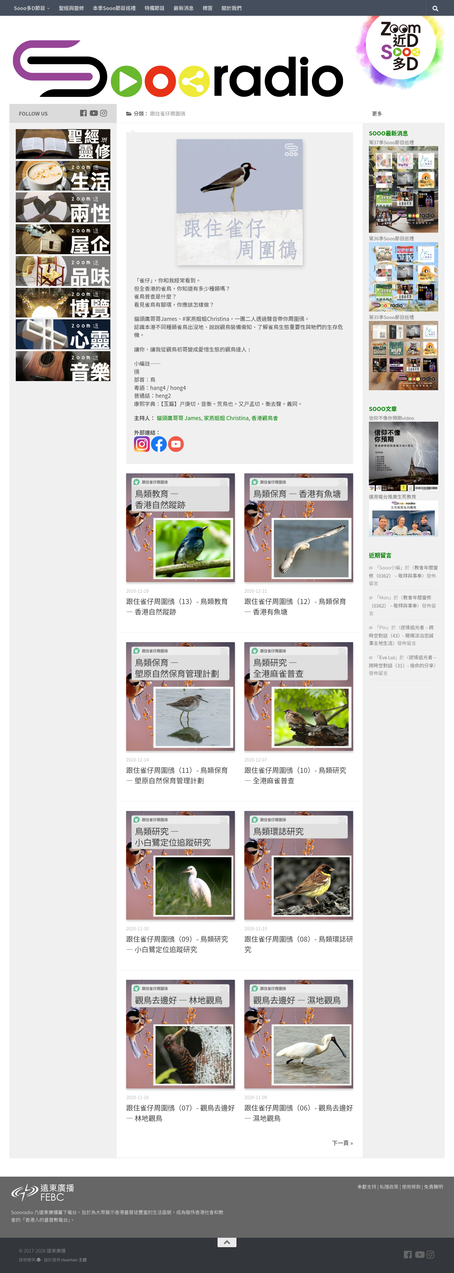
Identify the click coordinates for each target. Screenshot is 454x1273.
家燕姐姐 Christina (226, 418)
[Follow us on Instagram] (103, 113)
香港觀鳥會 (264, 418)
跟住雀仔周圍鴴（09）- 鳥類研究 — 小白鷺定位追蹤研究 (177, 943)
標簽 (208, 8)
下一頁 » (342, 1143)
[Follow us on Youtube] (93, 113)
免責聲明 (433, 1186)
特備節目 (155, 8)
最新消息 (184, 8)
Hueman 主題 (74, 1260)
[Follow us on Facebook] (83, 113)
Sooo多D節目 (29, 8)
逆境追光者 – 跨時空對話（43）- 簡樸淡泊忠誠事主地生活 (401, 635)
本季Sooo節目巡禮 (114, 8)
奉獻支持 (367, 1186)
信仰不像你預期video (391, 417)
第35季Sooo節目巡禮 (391, 317)
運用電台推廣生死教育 (392, 496)
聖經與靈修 (71, 8)
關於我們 (232, 8)
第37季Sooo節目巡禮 (391, 142)
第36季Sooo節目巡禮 (391, 238)
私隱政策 (389, 1186)
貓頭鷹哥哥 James (179, 418)
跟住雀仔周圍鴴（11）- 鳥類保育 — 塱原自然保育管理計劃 (177, 775)
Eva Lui (387, 657)
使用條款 (411, 1186)
